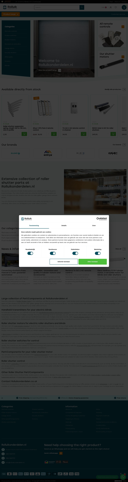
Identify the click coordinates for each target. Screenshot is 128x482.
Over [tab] (94, 225)
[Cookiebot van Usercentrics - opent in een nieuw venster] (98, 218)
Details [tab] (64, 225)
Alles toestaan (93, 261)
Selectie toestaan (64, 261)
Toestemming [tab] (34, 225)
